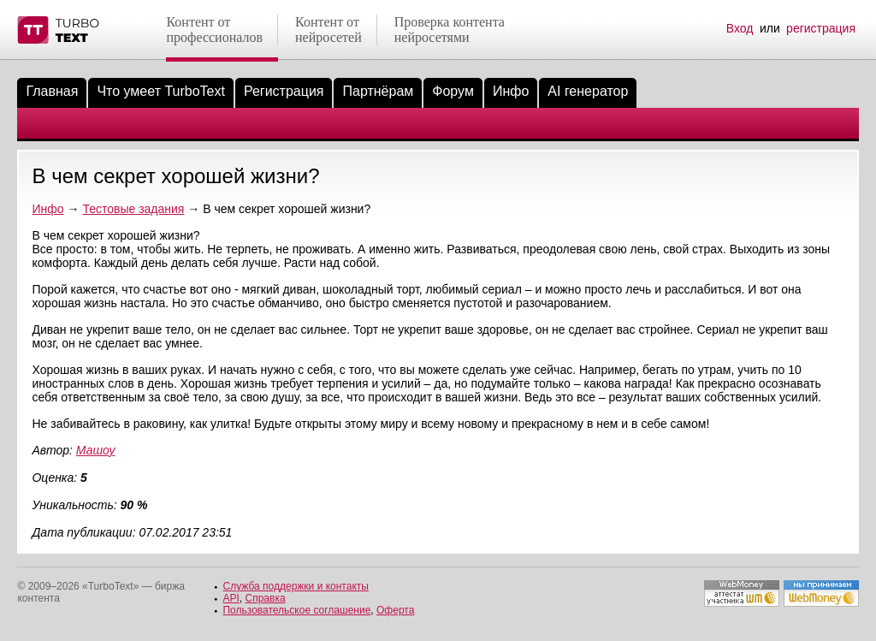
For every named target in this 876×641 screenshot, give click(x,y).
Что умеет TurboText (161, 91)
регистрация (820, 28)
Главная (52, 91)
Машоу (95, 450)
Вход (740, 28)
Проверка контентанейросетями (449, 30)
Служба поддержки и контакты (295, 586)
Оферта (395, 610)
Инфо (511, 91)
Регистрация (284, 91)
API (230, 598)
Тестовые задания (133, 209)
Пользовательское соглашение (296, 610)
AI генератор (588, 91)
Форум (453, 91)
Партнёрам (377, 91)
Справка (266, 598)
